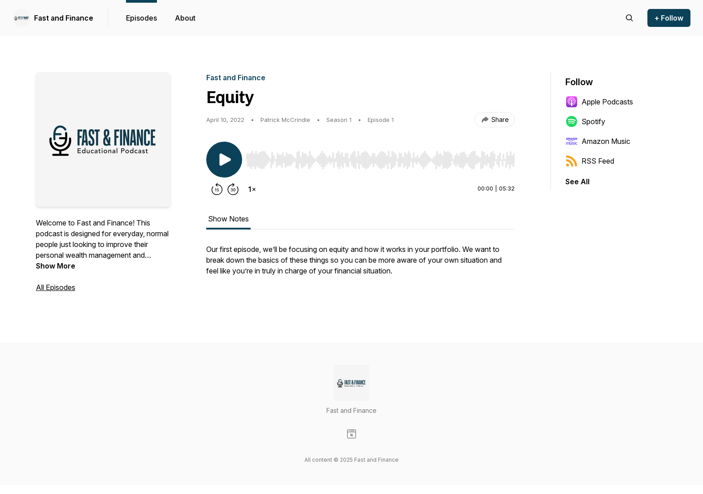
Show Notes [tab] (228, 218)
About (185, 17)
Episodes (141, 17)
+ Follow (669, 17)
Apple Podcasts (599, 101)
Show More (55, 265)
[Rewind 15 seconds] (217, 189)
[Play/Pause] (224, 160)
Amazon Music (597, 141)
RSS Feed (589, 161)
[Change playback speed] (252, 189)
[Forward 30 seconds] (233, 189)
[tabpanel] (360, 264)
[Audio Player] (380, 157)
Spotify (585, 121)
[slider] (380, 160)
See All (577, 181)
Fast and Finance (63, 17)
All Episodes (55, 287)
